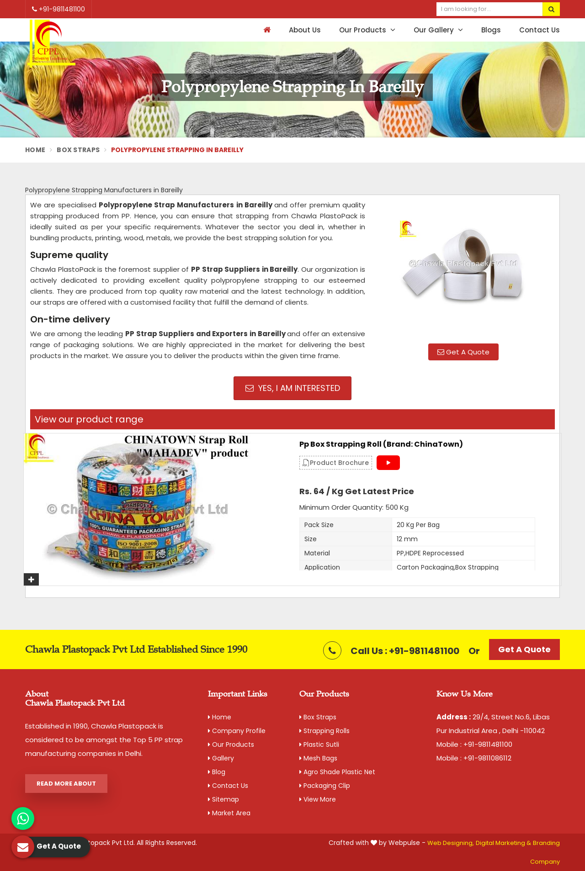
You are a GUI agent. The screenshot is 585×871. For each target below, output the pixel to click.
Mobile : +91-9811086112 (473, 758)
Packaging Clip (324, 785)
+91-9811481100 (58, 9)
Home (35, 149)
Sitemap (223, 799)
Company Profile (237, 730)
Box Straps (78, 149)
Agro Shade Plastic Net (337, 771)
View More (317, 799)
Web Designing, (450, 843)
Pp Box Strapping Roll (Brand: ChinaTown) (381, 444)
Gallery (221, 758)
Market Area (229, 813)
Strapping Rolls (324, 730)
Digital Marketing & (503, 843)
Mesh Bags (318, 758)
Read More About (66, 783)
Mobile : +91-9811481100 (474, 744)
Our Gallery (438, 30)
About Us (305, 30)
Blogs (491, 30)
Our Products (367, 30)
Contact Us (539, 30)
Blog (216, 771)
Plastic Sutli (319, 744)
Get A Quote (463, 352)
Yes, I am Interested (292, 388)
